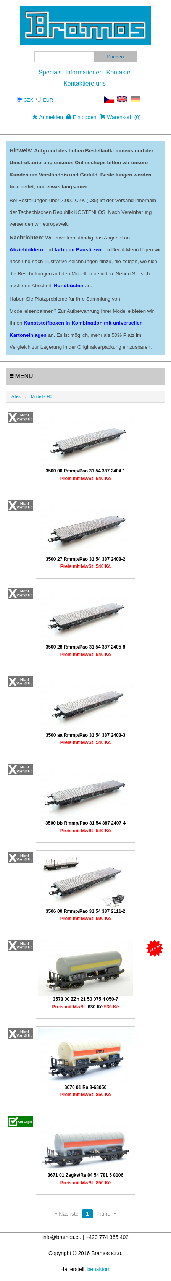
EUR (48, 100)
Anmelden (47, 117)
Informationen (84, 72)
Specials (50, 72)
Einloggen (81, 117)
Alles (16, 396)
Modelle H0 (41, 396)
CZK (29, 100)
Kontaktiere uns (84, 83)
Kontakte (118, 72)
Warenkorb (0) (120, 117)
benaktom (99, 1269)
